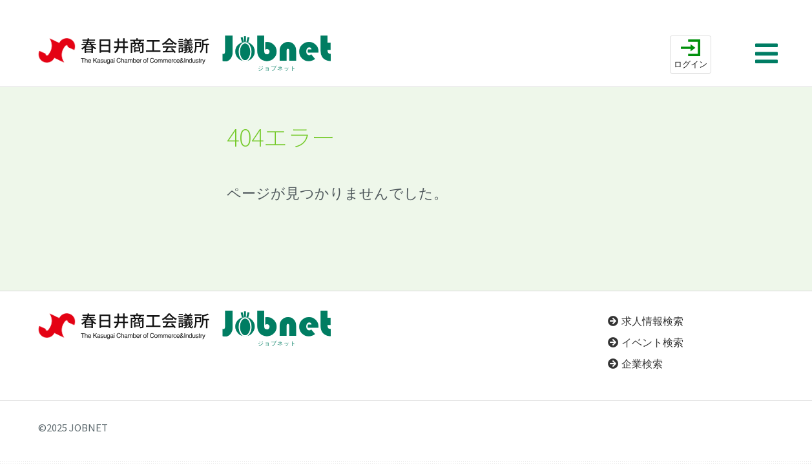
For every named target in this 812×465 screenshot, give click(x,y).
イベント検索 (652, 342)
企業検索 (642, 363)
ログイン (690, 64)
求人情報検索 (652, 321)
